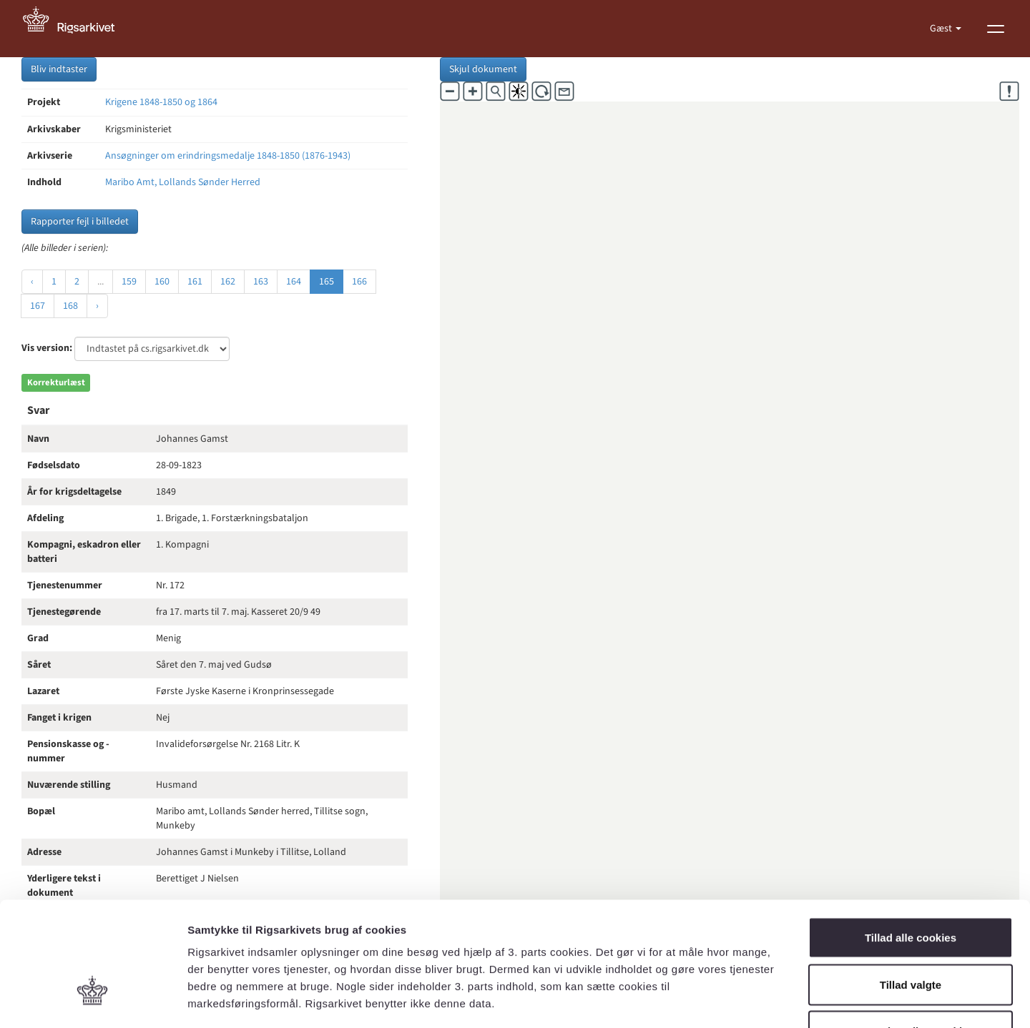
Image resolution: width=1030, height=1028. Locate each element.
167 (37, 306)
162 (227, 282)
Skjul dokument (483, 69)
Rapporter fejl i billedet (80, 221)
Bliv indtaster (59, 69)
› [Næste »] (97, 306)
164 (293, 282)
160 (162, 282)
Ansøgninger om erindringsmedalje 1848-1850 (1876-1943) (227, 156)
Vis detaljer (743, 1000)
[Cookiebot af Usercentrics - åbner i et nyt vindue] (92, 1000)
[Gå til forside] (76, 28)
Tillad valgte (910, 887)
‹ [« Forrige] (32, 282)
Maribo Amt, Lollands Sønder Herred (182, 182)
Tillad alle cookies (910, 840)
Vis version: (46, 348)
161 (194, 282)
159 (129, 282)
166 (359, 282)
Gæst (942, 28)
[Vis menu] (995, 28)
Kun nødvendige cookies (910, 934)
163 (260, 282)
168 (70, 306)
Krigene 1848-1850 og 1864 (161, 102)
